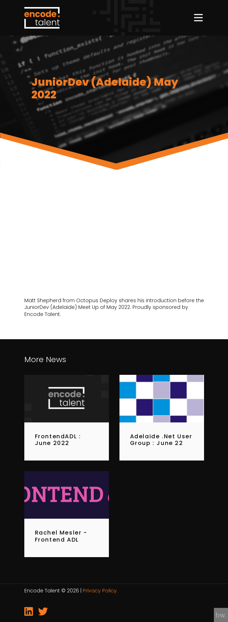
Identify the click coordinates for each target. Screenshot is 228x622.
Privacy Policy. (100, 590)
